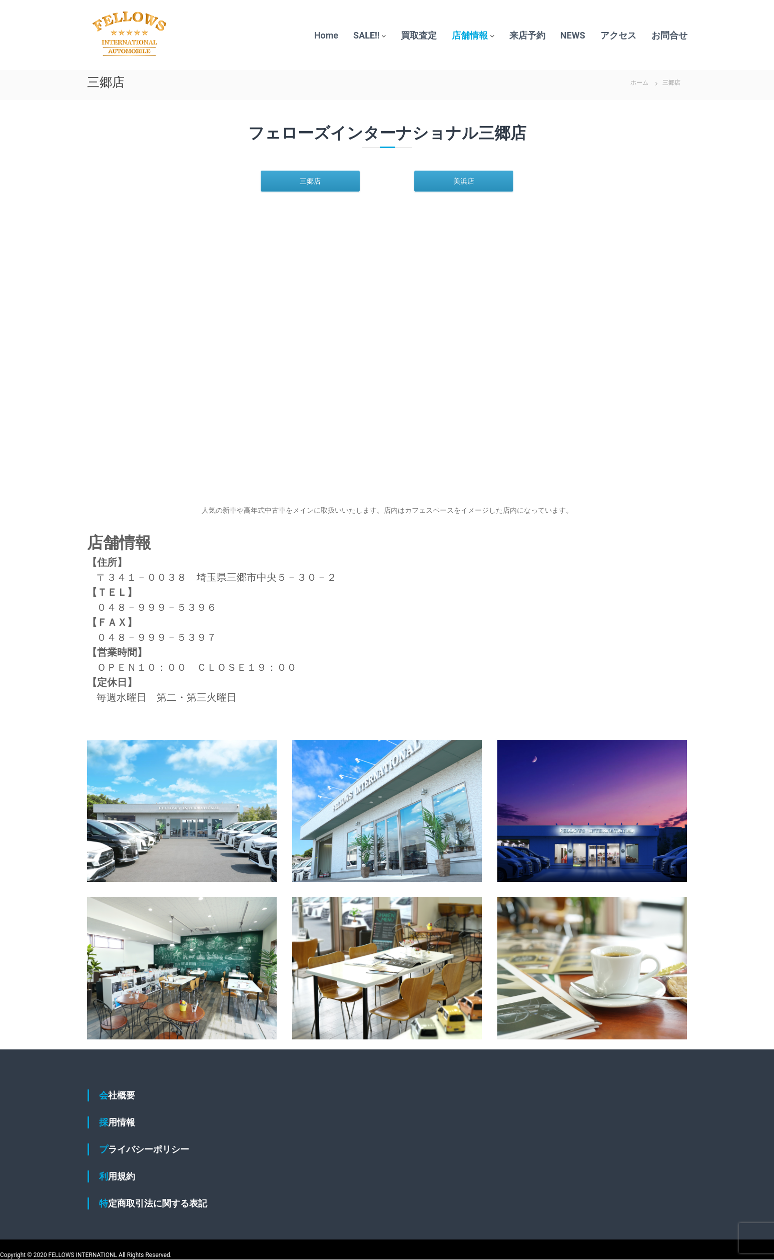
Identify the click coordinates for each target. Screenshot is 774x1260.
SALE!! (366, 35)
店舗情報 (470, 35)
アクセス (618, 35)
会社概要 (117, 1095)
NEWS (572, 35)
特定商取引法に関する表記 (153, 1203)
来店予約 (527, 35)
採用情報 (117, 1122)
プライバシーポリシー (144, 1149)
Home (326, 35)
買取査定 (419, 35)
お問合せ (669, 35)
